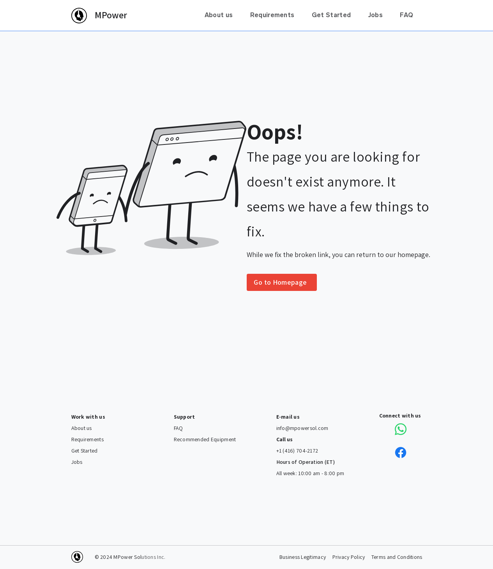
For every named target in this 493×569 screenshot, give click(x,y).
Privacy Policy (348, 557)
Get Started (84, 450)
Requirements (87, 439)
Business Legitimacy (302, 557)
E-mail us (288, 417)
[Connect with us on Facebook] (400, 452)
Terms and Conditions (396, 557)
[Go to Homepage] (282, 282)
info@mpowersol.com (302, 428)
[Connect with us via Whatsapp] (400, 429)
